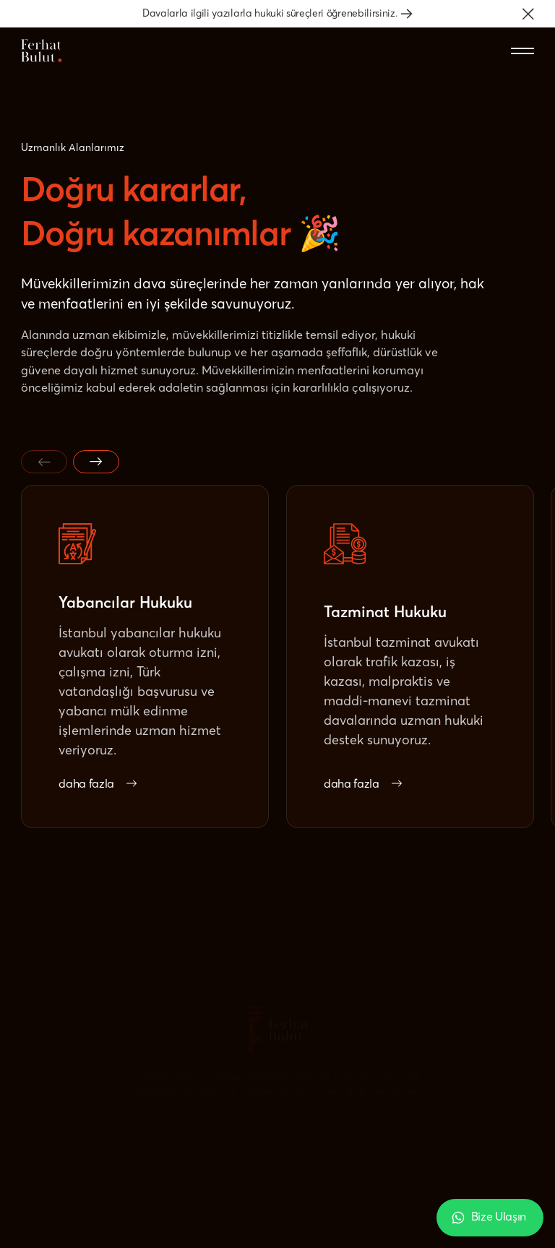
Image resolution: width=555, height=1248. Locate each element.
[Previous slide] (44, 461)
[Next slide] (96, 461)
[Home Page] (41, 50)
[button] (528, 13)
